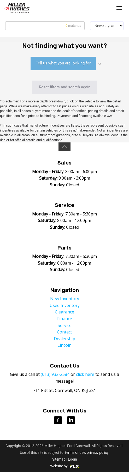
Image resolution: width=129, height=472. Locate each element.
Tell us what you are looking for (63, 63)
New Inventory (64, 298)
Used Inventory (65, 305)
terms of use (75, 452)
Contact (64, 332)
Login (72, 459)
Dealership (64, 339)
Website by (64, 466)
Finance (64, 319)
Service (65, 325)
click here (85, 374)
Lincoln (64, 345)
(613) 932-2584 (83, 8)
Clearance (64, 312)
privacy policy (97, 452)
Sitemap (59, 459)
